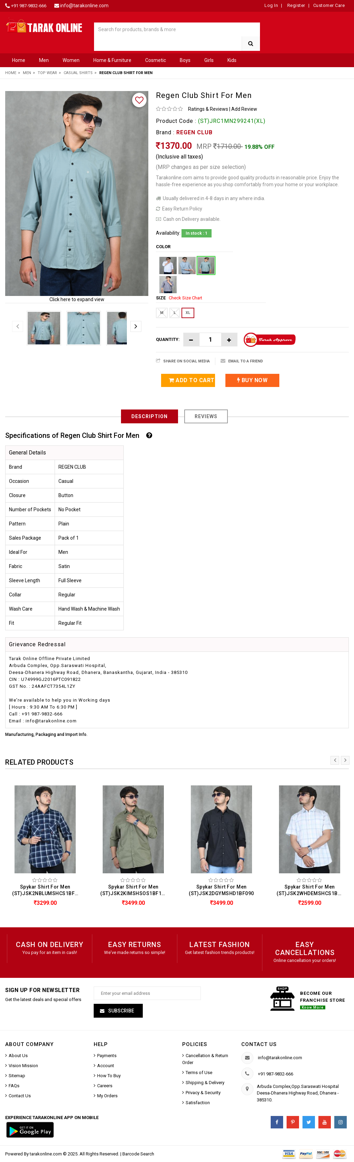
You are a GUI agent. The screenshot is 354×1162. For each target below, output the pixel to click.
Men (44, 60)
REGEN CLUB (194, 132)
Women (71, 60)
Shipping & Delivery (205, 1083)
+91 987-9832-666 (28, 5)
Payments (107, 1056)
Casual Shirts (78, 73)
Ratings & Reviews (208, 109)
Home (18, 60)
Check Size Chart (185, 297)
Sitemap (17, 1076)
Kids (231, 60)
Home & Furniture (112, 60)
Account (105, 1066)
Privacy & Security (203, 1093)
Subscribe (120, 1011)
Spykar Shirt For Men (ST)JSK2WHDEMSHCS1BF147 (311, 890)
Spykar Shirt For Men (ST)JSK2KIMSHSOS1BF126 (133, 890)
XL (188, 312)
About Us (18, 1056)
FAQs (14, 1086)
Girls (209, 60)
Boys (185, 60)
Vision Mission (23, 1066)
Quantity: (168, 339)
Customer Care (329, 5)
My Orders (107, 1096)
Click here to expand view (76, 299)
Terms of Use (199, 1072)
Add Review (244, 109)
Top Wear (47, 73)
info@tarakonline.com (84, 5)
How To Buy (109, 1076)
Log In (271, 5)
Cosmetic (155, 60)
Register (295, 5)
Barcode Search (138, 1154)
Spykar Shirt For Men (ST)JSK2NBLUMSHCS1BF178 (47, 890)
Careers (104, 1086)
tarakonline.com (46, 1154)
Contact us (259, 1045)
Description (149, 416)
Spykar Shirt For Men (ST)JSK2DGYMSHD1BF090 (221, 890)
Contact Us (20, 1096)
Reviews (206, 416)
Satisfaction (198, 1103)
